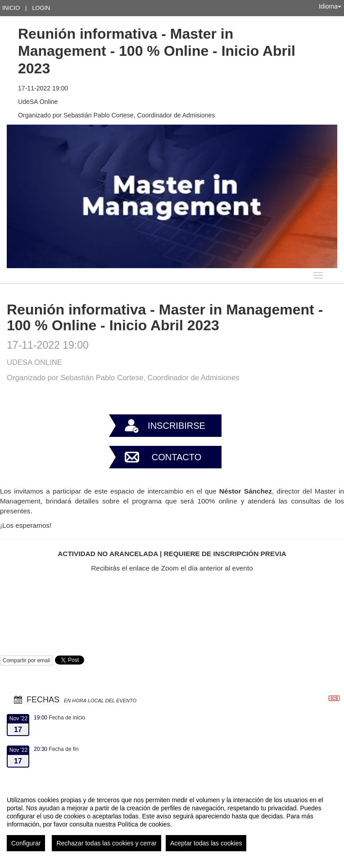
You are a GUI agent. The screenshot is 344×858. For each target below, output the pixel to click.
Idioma (330, 6)
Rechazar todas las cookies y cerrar (106, 843)
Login (41, 7)
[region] (172, 820)
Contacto (176, 457)
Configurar (26, 843)
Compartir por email (26, 660)
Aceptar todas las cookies (206, 843)
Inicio (11, 7)
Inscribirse (176, 426)
